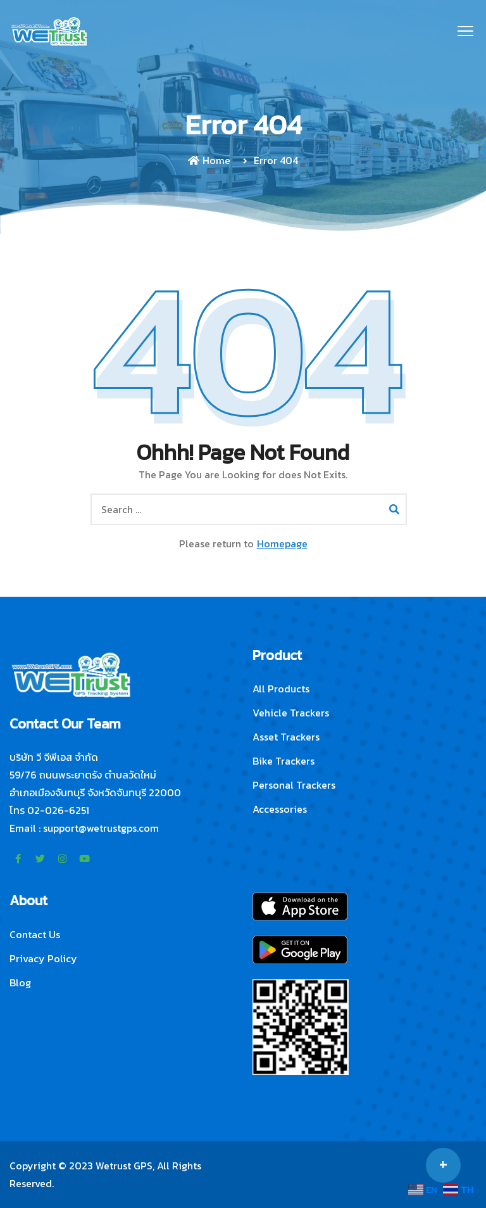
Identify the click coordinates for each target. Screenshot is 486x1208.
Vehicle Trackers (290, 712)
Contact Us (34, 934)
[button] (465, 31)
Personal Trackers (293, 784)
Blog (20, 982)
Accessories (279, 809)
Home (209, 160)
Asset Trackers (286, 736)
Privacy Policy (43, 958)
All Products (280, 688)
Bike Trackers (283, 760)
